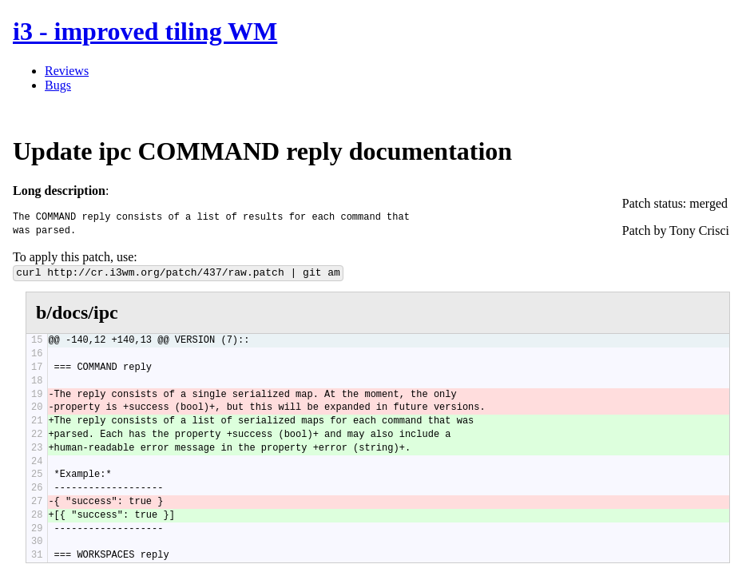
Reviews (67, 70)
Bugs (58, 85)
